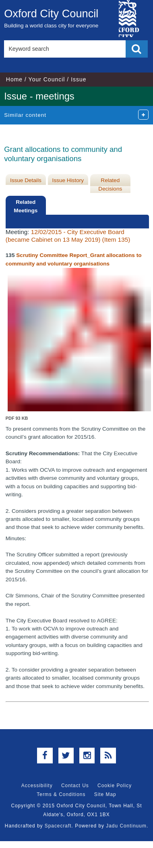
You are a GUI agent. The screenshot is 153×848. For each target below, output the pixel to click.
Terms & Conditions (61, 794)
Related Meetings (25, 206)
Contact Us (75, 785)
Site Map (105, 794)
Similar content (25, 115)
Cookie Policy (114, 785)
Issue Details (25, 180)
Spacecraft (58, 826)
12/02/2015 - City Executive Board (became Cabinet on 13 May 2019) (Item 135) (68, 235)
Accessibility (37, 785)
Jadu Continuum (126, 826)
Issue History (68, 180)
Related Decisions (110, 184)
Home (14, 79)
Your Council (47, 79)
